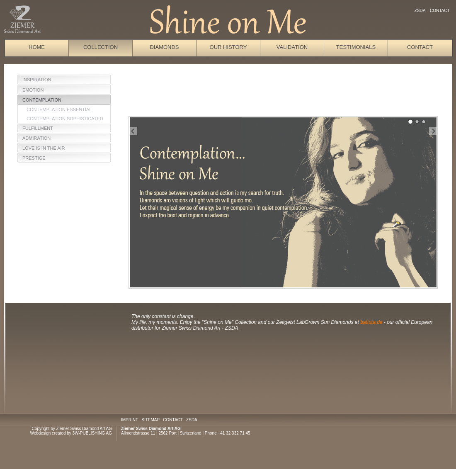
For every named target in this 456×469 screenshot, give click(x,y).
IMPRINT (129, 420)
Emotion (33, 89)
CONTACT (172, 420)
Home (37, 47)
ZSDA (420, 10)
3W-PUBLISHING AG (92, 433)
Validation (292, 47)
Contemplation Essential (59, 109)
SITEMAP (150, 420)
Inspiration (36, 79)
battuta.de (372, 322)
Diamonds (164, 47)
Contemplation (41, 99)
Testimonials (356, 47)
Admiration (36, 138)
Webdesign (40, 433)
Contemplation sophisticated (65, 118)
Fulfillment (37, 128)
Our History (228, 47)
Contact (439, 10)
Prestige (34, 158)
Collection (100, 47)
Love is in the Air (43, 148)
